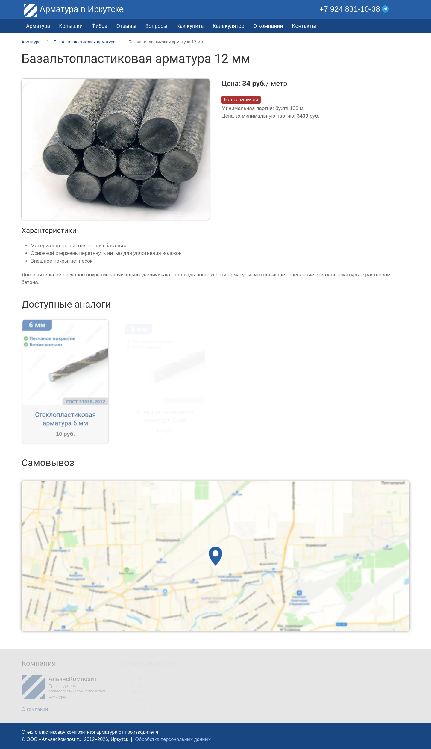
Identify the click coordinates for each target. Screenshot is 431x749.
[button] (405, 9)
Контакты (304, 26)
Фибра (99, 26)
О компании (268, 26)
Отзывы (126, 26)
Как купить (190, 26)
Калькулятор (228, 26)
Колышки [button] (71, 26)
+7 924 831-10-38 (349, 9)
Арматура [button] (38, 26)
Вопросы (156, 26)
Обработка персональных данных (173, 739)
